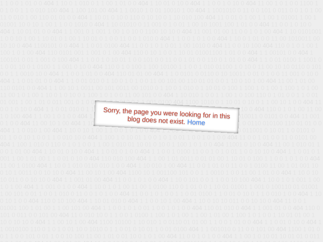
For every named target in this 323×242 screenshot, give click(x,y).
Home (196, 122)
